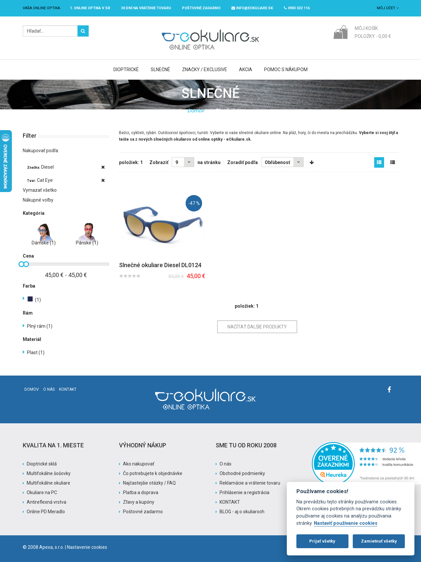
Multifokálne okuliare (48, 483)
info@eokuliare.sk (252, 8)
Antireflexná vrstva (46, 502)
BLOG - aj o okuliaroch (242, 511)
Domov (195, 110)
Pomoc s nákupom (286, 69)
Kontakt (67, 389)
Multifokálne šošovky (49, 473)
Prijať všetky (322, 541)
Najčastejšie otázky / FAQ (149, 483)
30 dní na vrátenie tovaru (146, 8)
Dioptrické (126, 69)
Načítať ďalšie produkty (257, 326)
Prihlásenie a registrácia (244, 492)
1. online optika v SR (90, 8)
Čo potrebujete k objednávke (152, 473)
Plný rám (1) (39, 326)
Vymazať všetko (40, 190)
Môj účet (388, 8)
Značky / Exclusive (204, 69)
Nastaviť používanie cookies (345, 523)
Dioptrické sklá (42, 463)
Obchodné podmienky (242, 473)
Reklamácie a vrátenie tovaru (250, 483)
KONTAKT (230, 502)
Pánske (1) (87, 242)
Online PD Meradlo (46, 511)
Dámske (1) (44, 242)
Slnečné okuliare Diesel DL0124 (160, 265)
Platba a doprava (140, 492)
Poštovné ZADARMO (201, 8)
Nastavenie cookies (87, 547)
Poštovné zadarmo (143, 511)
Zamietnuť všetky (379, 541)
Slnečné (160, 69)
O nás (49, 389)
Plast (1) (36, 352)
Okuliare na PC (42, 492)
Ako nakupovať (138, 463)
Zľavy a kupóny (138, 502)
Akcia (245, 69)
